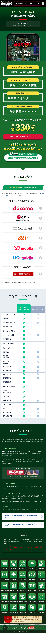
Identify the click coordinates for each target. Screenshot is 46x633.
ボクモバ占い (41, 612)
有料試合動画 (4, 590)
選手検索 (41, 568)
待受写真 (23, 590)
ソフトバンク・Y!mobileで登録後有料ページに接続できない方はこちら (20, 525)
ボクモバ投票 (14, 612)
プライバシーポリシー (10, 195)
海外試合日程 (4, 601)
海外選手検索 (23, 601)
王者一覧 (14, 579)
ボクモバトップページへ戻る (17, 628)
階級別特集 (32, 579)
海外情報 (41, 601)
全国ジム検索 (32, 590)
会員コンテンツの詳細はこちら (23, 136)
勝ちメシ (23, 612)
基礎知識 (4, 612)
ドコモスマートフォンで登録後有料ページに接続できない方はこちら (20, 516)
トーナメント (23, 568)
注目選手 (41, 590)
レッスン (32, 612)
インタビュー (41, 579)
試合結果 (14, 568)
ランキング (32, 568)
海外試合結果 (14, 601)
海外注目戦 (32, 601)
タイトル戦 (23, 579)
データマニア (14, 590)
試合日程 (4, 568)
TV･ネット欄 (4, 579)
